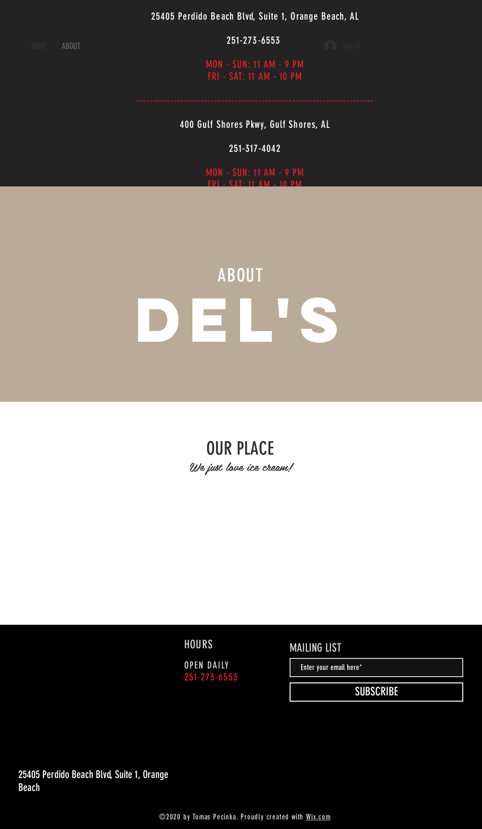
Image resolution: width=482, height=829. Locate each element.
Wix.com (318, 816)
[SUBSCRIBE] (376, 692)
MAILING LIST (316, 648)
